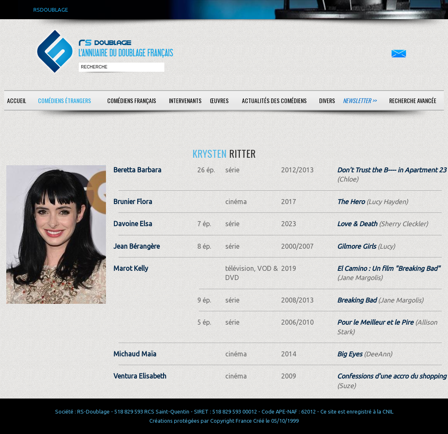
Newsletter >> (359, 100)
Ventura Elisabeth (139, 376)
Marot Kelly (130, 268)
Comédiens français (131, 100)
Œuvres (219, 100)
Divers (327, 100)
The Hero (351, 201)
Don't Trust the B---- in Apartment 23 (391, 170)
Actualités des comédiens (274, 100)
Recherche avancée (412, 100)
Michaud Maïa (134, 354)
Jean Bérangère (136, 246)
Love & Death (357, 223)
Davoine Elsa (132, 223)
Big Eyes (349, 354)
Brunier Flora (132, 201)
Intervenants (185, 100)
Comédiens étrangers (64, 100)
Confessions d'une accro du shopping (391, 376)
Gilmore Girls (356, 246)
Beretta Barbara (137, 170)
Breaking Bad (356, 300)
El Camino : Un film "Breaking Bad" (388, 268)
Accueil (16, 100)
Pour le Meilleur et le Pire (375, 322)
